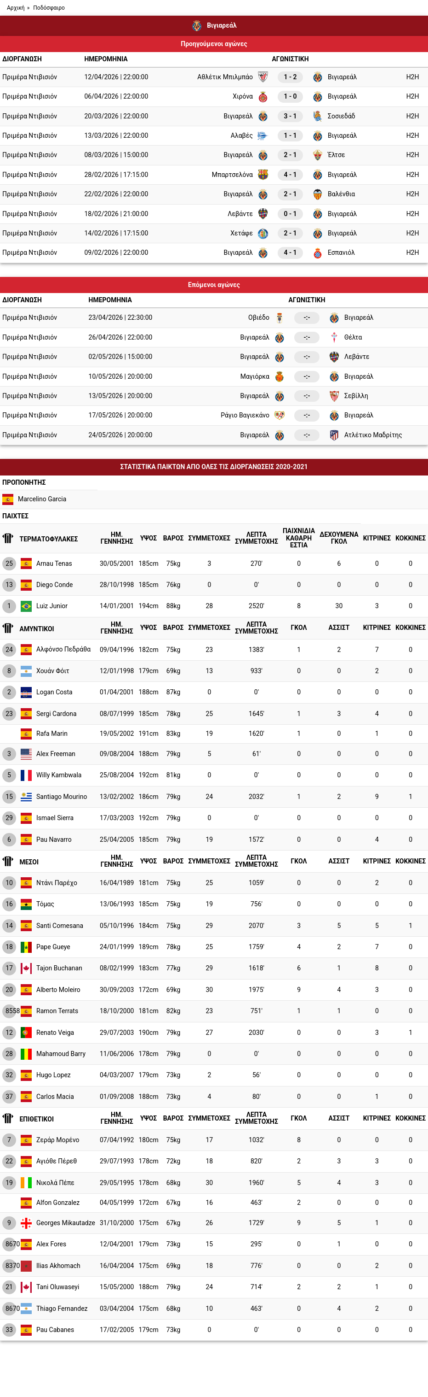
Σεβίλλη (348, 396)
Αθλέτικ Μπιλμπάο (232, 76)
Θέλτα (345, 337)
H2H (412, 77)
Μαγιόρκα (262, 376)
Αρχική (16, 8)
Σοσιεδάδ (333, 116)
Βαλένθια (333, 194)
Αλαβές (249, 135)
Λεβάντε (248, 213)
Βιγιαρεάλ (334, 76)
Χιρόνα (250, 96)
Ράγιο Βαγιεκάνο (253, 415)
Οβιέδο (266, 317)
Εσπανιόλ (333, 252)
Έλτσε (328, 155)
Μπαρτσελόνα (240, 174)
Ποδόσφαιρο (49, 8)
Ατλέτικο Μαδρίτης (365, 435)
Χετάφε (249, 233)
